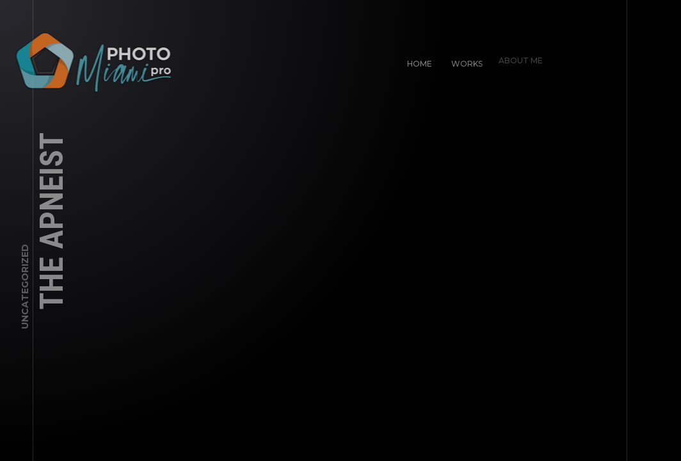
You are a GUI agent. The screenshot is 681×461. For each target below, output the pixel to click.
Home (417, 61)
